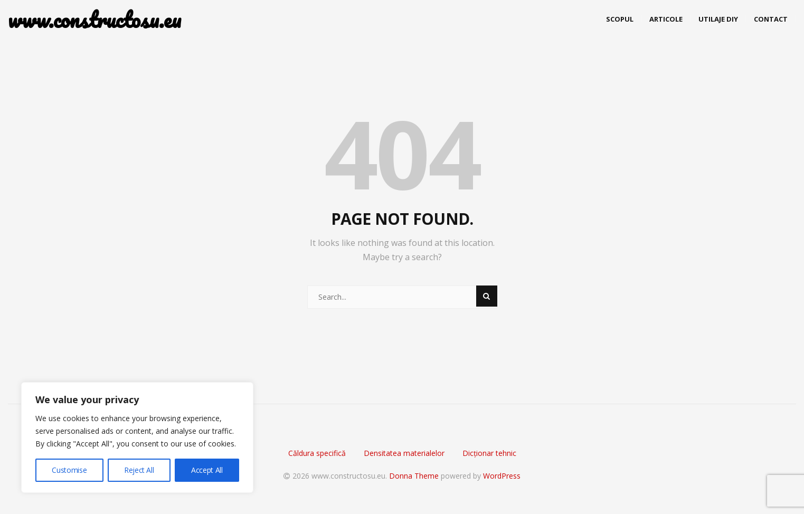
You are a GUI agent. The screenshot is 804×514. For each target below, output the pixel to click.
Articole (666, 19)
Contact (771, 19)
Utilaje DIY (718, 19)
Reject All (139, 470)
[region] (137, 437)
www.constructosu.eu (87, 20)
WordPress (502, 476)
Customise (69, 470)
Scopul (619, 19)
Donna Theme (415, 476)
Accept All (207, 470)
